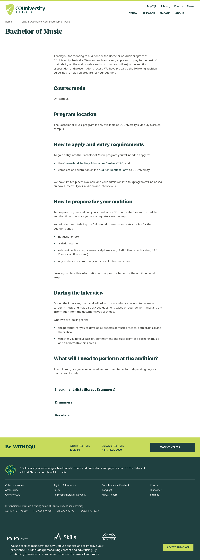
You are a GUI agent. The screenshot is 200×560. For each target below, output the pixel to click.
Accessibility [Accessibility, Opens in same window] (11, 489)
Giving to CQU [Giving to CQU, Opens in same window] (12, 494)
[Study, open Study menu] (133, 13)
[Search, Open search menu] (191, 13)
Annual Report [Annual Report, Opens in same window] (109, 494)
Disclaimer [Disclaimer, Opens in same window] (155, 489)
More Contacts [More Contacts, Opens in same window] (172, 447)
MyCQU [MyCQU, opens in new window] (152, 6)
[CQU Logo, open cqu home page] (25, 10)
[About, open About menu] (180, 13)
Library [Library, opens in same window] (165, 6)
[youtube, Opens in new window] (42, 521)
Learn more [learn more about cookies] (91, 554)
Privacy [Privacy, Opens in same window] (154, 485)
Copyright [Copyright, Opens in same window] (107, 489)
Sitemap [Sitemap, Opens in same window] (154, 494)
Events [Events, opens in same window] (178, 6)
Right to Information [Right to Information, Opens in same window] (65, 485)
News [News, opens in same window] (190, 6)
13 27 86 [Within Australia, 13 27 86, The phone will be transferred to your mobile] (75, 449)
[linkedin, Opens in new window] (25, 521)
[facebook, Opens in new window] (8, 521)
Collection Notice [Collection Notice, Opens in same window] (14, 485)
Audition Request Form (114, 170)
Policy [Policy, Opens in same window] (57, 489)
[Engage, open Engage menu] (165, 13)
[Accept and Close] (178, 547)
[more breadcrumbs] (18, 22)
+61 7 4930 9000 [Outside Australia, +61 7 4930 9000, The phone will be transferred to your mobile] (112, 449)
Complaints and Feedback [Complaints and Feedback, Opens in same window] (115, 485)
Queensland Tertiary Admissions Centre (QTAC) (93, 163)
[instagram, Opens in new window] (17, 521)
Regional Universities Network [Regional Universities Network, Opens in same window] (70, 494)
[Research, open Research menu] (148, 13)
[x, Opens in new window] (34, 521)
